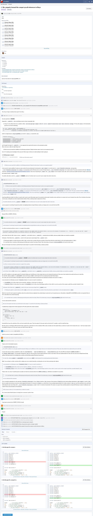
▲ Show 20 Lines (16, 471)
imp (5, 53)
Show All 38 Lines (25, 444)
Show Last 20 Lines (33, 471)
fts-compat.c (6, 432)
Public (10, 9)
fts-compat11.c (7, 434)
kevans (5, 65)
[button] (92, 1)
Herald (4, 100)
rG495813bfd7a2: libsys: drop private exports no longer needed (15, 71)
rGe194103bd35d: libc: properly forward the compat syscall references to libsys (18, 69)
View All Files (46, 48)
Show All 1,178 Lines (25, 471)
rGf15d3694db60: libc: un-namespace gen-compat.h (12, 72)
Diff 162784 (17, 327)
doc (19, 226)
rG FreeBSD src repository (7, 87)
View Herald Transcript (21, 100)
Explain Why (42, 412)
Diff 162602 (17, 108)
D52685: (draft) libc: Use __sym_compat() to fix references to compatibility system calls (30, 105)
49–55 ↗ (5, 156)
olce (5, 66)
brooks (5, 62)
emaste (5, 63)
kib (9, 13)
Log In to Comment (8, 509)
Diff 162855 (17, 393)
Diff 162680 (17, 206)
